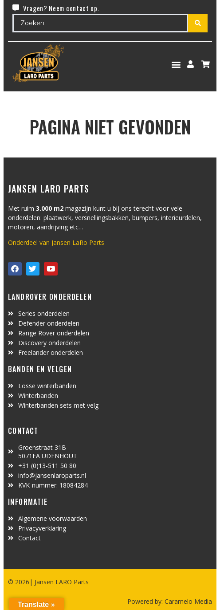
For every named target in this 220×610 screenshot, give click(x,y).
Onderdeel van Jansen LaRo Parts (56, 242)
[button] (176, 64)
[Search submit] (198, 23)
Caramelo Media (187, 601)
